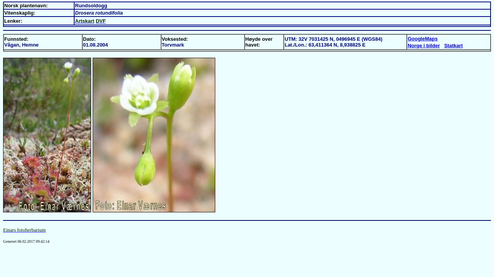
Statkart (453, 45)
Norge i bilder (424, 45)
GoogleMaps (422, 39)
